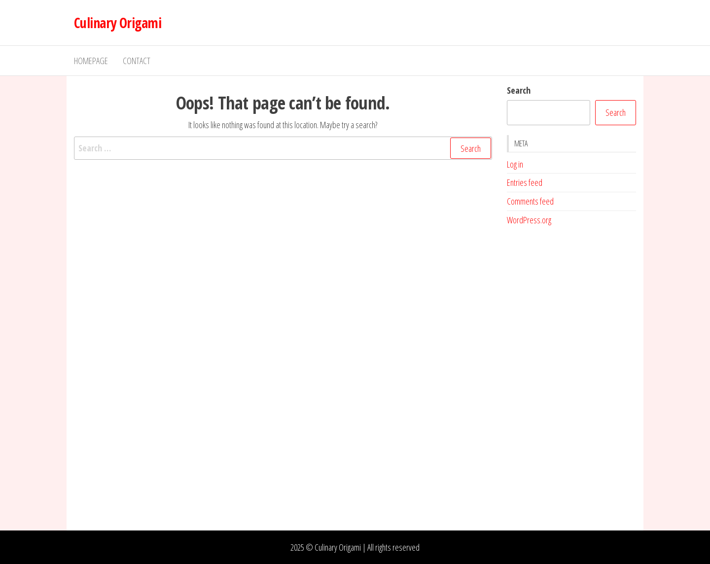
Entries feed (524, 182)
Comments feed (530, 201)
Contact (136, 61)
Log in (515, 164)
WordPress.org (529, 220)
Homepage (91, 61)
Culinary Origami (117, 22)
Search (519, 90)
